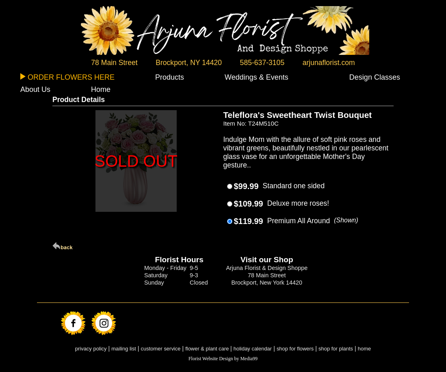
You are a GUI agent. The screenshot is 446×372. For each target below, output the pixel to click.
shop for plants (335, 349)
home (364, 349)
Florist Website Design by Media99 (223, 358)
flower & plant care (207, 349)
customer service (161, 349)
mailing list (123, 349)
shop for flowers (295, 349)
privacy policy (91, 349)
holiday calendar (253, 349)
